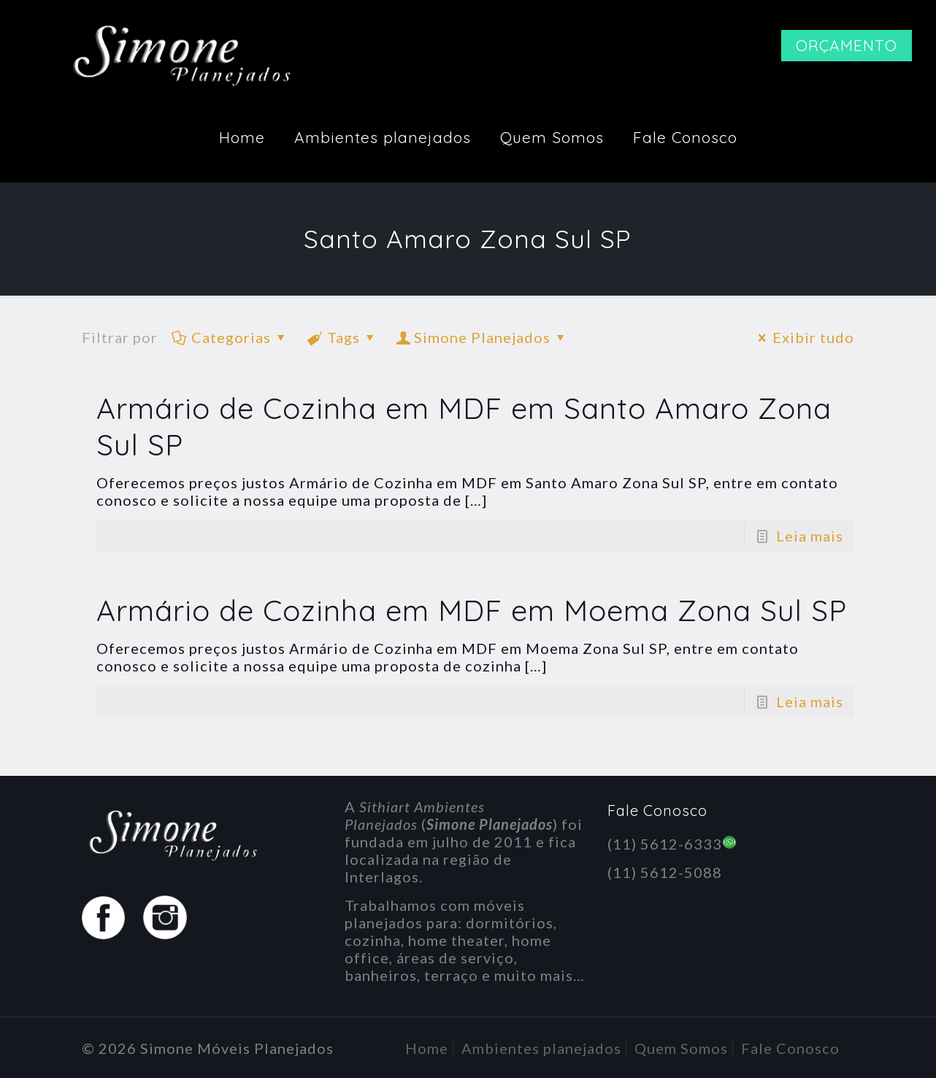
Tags (342, 337)
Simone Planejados (482, 337)
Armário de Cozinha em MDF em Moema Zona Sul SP (471, 610)
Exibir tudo (803, 337)
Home (426, 1048)
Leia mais (809, 535)
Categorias (230, 337)
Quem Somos (681, 1048)
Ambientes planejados (541, 1048)
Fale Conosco (790, 1048)
